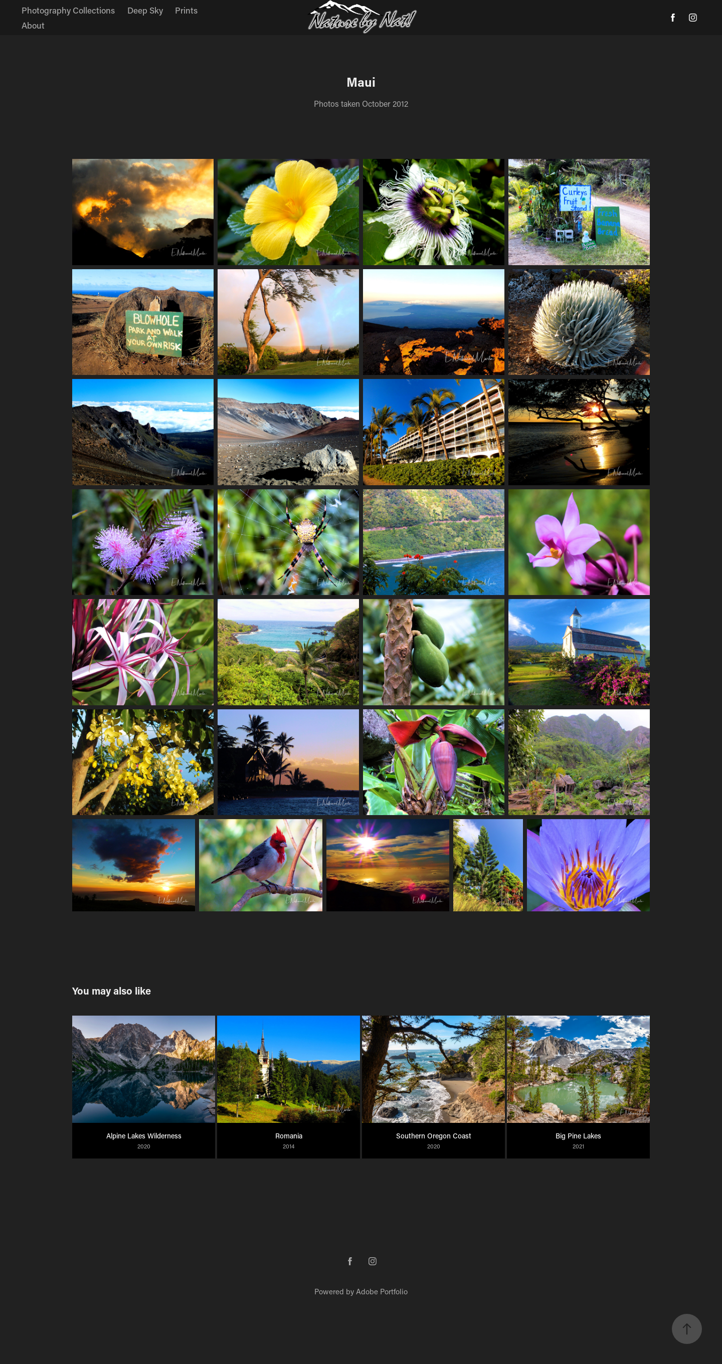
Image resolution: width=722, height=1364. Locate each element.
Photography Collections (68, 10)
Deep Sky (145, 10)
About (33, 25)
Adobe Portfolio (382, 1291)
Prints (186, 10)
